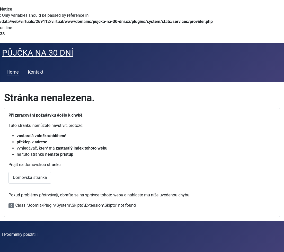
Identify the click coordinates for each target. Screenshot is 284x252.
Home (13, 72)
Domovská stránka (30, 177)
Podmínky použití (20, 234)
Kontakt (35, 72)
